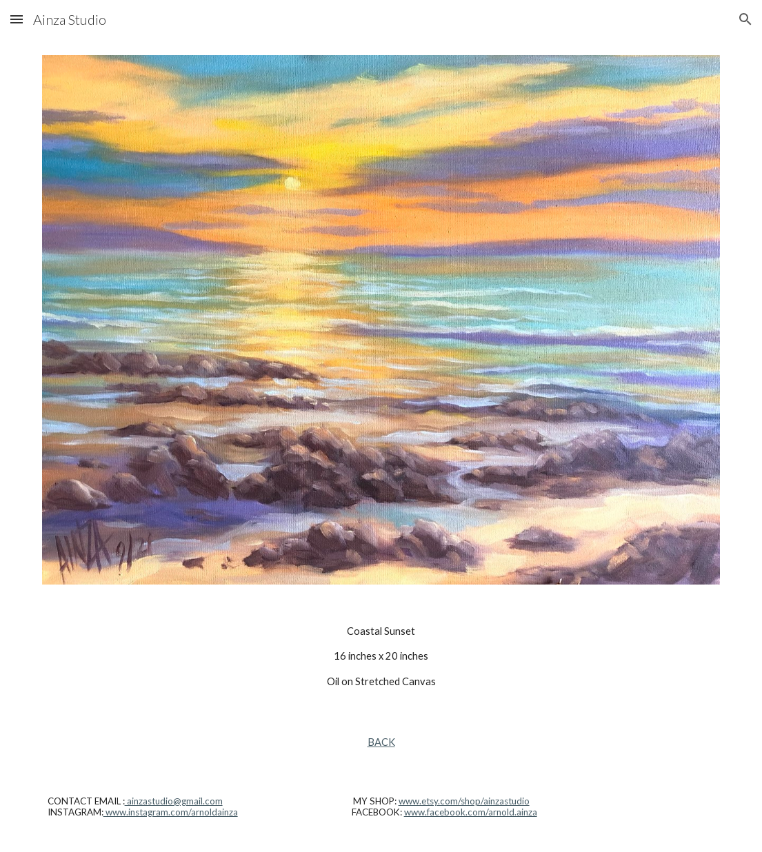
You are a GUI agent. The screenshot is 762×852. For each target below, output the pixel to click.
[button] (16, 19)
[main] (381, 657)
